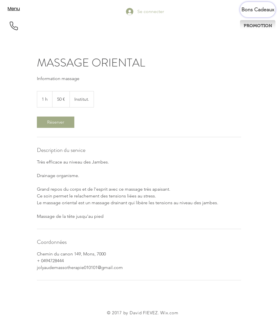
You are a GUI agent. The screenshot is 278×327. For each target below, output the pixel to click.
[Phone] (13, 26)
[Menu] (13, 8)
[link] (55, 122)
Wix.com (169, 312)
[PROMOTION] (257, 25)
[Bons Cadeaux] (257, 9)
